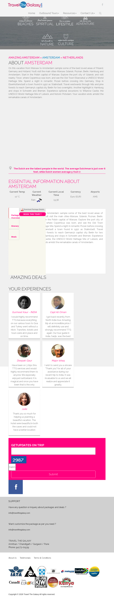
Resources (70, 13)
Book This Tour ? (32, 214)
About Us (12, 558)
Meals (14, 237)
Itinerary (15, 226)
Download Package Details (32, 209)
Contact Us (88, 13)
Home (31, 13)
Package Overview (15, 216)
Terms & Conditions (42, 558)
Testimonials (25, 558)
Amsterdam (51, 57)
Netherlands (73, 57)
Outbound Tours (49, 13)
